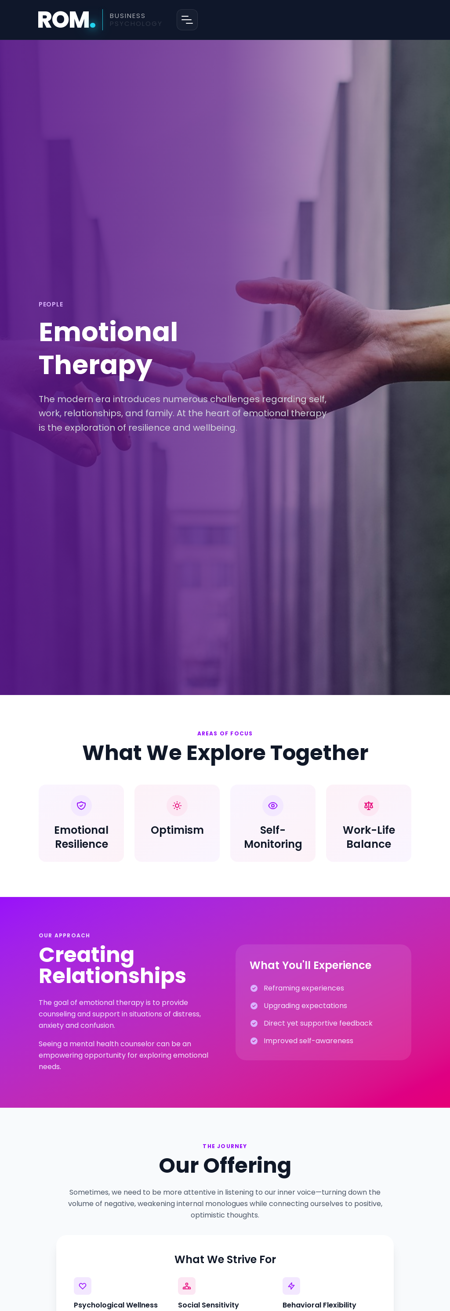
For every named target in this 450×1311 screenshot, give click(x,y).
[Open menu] (187, 19)
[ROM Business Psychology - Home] (100, 19)
